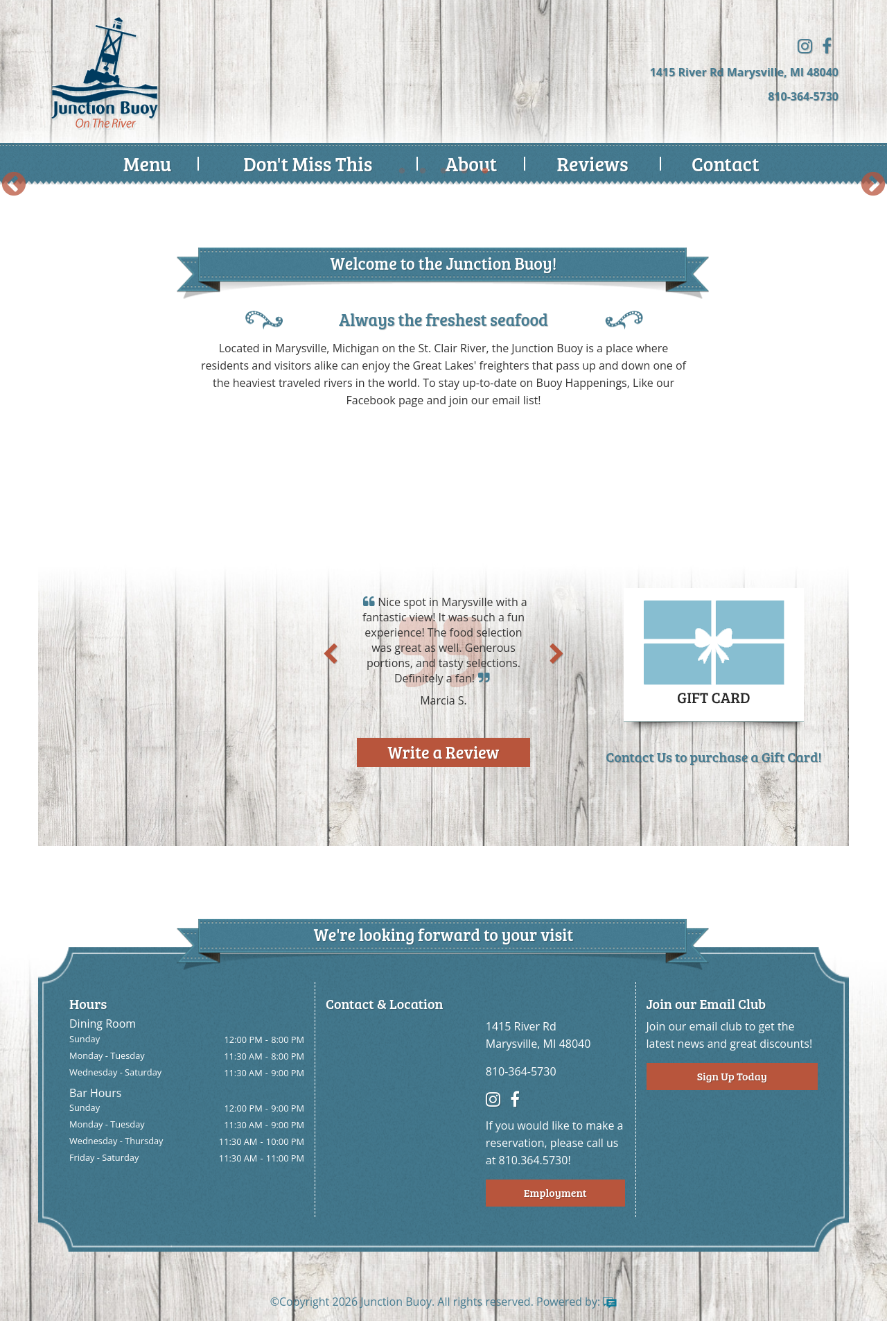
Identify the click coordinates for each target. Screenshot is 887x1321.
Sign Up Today (732, 1076)
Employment (555, 1192)
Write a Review (444, 752)
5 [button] (485, 171)
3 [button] (443, 171)
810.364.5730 (533, 1160)
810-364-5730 (803, 96)
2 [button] (423, 171)
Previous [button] (14, 185)
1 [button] (402, 171)
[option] (443, 184)
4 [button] (464, 171)
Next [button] (873, 185)
